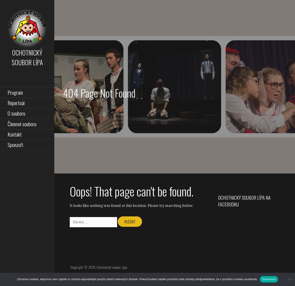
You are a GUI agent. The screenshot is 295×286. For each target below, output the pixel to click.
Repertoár (16, 103)
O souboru (16, 113)
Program (15, 92)
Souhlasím (269, 279)
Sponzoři (15, 145)
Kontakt (15, 134)
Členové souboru (22, 124)
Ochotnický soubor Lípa (27, 57)
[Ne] (289, 279)
